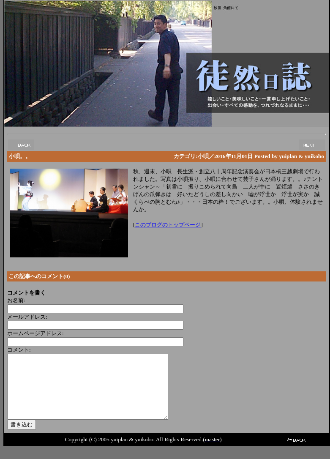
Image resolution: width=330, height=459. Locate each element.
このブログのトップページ (168, 224)
